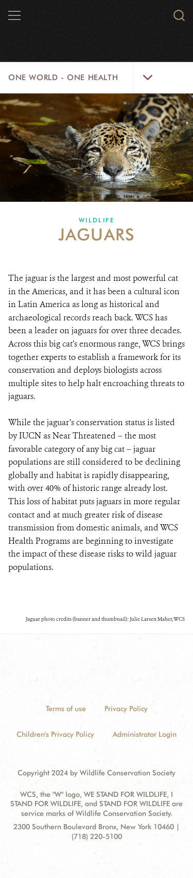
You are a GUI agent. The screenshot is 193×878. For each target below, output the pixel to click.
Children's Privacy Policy (55, 734)
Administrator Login (145, 734)
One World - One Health (63, 77)
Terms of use (66, 708)
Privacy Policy (126, 708)
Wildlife (96, 220)
